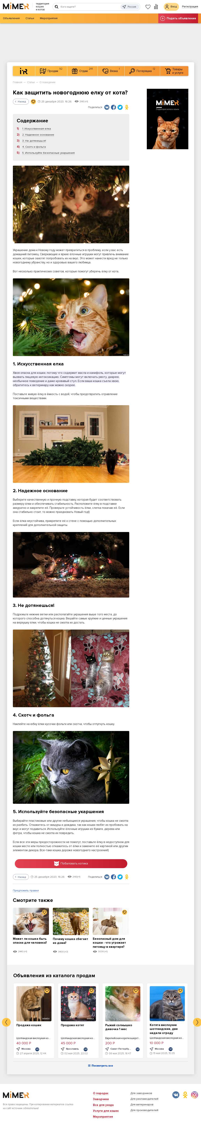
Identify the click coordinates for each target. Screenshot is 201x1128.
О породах (100, 1093)
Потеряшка (142, 70)
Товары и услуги (174, 71)
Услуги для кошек (106, 1111)
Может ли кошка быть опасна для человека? (31, 943)
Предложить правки (26, 891)
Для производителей (144, 1110)
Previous (6, 1023)
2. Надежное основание (38, 134)
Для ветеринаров (141, 1104)
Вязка (111, 70)
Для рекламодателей (144, 1098)
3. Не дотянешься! (34, 140)
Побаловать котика (70, 864)
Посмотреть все (100, 1066)
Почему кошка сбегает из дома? (67, 941)
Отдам (82, 70)
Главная (17, 82)
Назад (20, 101)
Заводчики (101, 1099)
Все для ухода (103, 1105)
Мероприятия (49, 18)
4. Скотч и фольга (34, 146)
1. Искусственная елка (36, 128)
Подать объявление (178, 18)
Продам (51, 70)
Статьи (30, 18)
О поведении (47, 82)
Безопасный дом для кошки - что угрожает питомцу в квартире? (110, 943)
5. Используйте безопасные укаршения (48, 153)
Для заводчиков (141, 1093)
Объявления (11, 18)
